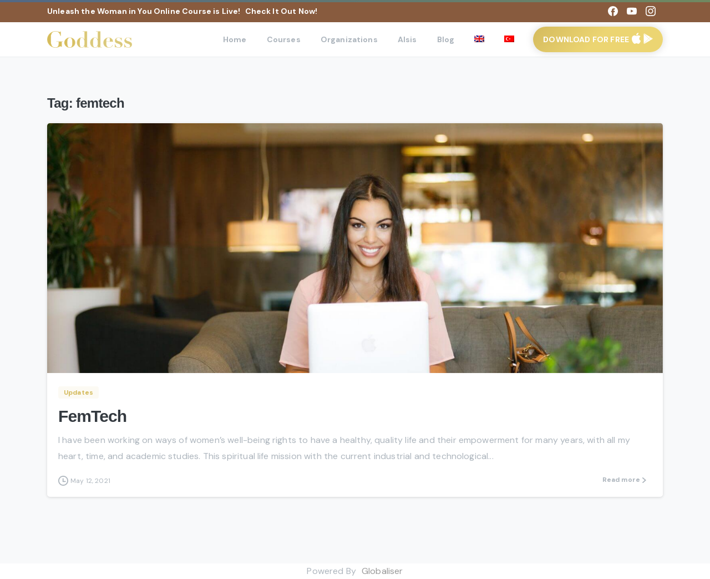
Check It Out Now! (281, 11)
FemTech (92, 416)
